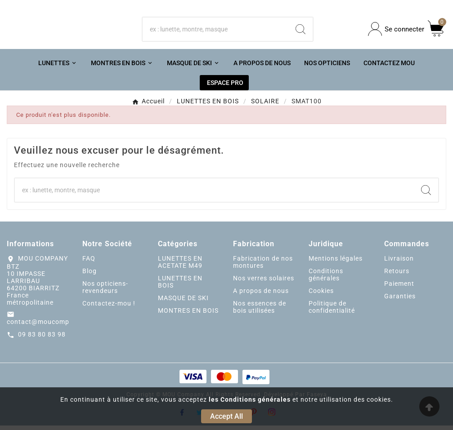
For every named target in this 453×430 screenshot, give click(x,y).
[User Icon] (396, 31)
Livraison (399, 262)
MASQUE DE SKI (183, 302)
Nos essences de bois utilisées (259, 311)
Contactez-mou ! (108, 307)
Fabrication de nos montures (263, 266)
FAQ (88, 262)
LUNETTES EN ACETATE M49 (180, 266)
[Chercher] (215, 31)
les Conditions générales (250, 399)
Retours (396, 275)
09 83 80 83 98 (42, 338)
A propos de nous (261, 294)
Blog (89, 275)
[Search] (300, 31)
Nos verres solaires (263, 282)
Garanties (400, 300)
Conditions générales (326, 278)
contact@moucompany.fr (47, 326)
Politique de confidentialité (332, 311)
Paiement (399, 287)
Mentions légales (336, 262)
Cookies (321, 294)
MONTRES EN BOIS (188, 314)
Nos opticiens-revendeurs (105, 291)
